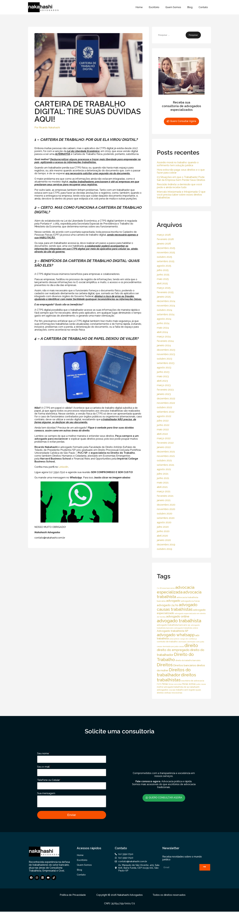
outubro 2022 (164, 407)
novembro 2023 (166, 354)
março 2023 (164, 385)
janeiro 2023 (164, 394)
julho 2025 (163, 270)
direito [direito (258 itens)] (191, 645)
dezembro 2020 (166, 504)
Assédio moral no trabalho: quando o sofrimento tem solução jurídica (178, 164)
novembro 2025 (166, 252)
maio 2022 (163, 429)
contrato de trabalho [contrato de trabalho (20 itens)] (167, 641)
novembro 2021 (166, 456)
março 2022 (164, 438)
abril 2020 (162, 535)
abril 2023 (162, 380)
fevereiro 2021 (165, 495)
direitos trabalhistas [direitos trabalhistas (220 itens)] (176, 677)
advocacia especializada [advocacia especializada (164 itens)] (175, 589)
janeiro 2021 (164, 500)
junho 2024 (163, 323)
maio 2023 (163, 376)
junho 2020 (163, 531)
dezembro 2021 (166, 451)
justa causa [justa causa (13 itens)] (201, 684)
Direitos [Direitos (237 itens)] (165, 664)
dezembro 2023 (166, 349)
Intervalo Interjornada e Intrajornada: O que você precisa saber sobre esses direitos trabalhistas (181, 194)
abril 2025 (162, 283)
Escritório (154, 7)
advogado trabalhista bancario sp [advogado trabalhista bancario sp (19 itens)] (173, 625)
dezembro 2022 (166, 398)
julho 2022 (163, 420)
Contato (203, 7)
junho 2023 (163, 372)
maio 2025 (163, 279)
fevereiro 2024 (165, 341)
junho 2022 (163, 425)
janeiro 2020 (164, 540)
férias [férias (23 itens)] (165, 684)
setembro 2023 (165, 363)
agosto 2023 (164, 367)
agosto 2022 (164, 416)
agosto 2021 (164, 469)
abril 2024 (162, 332)
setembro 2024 (166, 314)
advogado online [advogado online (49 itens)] (177, 616)
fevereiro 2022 (165, 442)
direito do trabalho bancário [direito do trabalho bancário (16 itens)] (187, 660)
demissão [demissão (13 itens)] (182, 642)
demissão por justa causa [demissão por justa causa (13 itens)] (173, 646)
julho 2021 (162, 473)
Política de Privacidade (73, 896)
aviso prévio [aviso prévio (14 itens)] (174, 639)
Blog (190, 7)
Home (139, 7)
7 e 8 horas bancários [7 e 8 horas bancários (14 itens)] (166, 588)
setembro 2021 (165, 464)
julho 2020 (163, 526)
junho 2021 (163, 478)
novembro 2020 (166, 509)
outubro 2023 (164, 358)
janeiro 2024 (164, 345)
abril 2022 (162, 433)
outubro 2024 (164, 310)
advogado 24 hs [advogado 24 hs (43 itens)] (167, 605)
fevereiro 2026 (165, 239)
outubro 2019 (164, 549)
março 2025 (164, 287)
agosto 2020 (164, 522)
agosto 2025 (164, 265)
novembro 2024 (166, 305)
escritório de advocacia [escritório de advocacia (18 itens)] (192, 681)
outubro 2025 (164, 256)
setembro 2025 (165, 261)
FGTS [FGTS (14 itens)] (159, 684)
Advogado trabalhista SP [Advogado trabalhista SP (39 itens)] (172, 630)
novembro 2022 (166, 402)
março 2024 (164, 336)
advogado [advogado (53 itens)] (173, 600)
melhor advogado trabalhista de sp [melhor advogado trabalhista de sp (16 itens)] (173, 687)
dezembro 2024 (166, 301)
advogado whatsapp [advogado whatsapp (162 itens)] (176, 634)
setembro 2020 (166, 518)
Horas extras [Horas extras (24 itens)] (189, 684)
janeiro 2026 (164, 243)
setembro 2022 (165, 411)
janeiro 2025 (164, 296)
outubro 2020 (164, 513)
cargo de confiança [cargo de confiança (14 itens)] (188, 639)
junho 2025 (163, 274)
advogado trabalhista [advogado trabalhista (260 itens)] (179, 620)
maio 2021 (163, 482)
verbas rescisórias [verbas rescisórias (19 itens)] (173, 692)
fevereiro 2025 (165, 292)
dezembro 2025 (166, 248)
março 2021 (163, 491)
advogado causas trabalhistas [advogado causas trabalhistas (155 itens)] (177, 607)
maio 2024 (163, 327)
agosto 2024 (164, 318)
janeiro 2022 (164, 447)
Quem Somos (173, 7)
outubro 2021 (164, 460)
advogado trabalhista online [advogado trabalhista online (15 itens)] (186, 628)
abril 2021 (162, 487)
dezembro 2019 (166, 544)
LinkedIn (63, 466)
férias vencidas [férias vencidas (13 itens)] (175, 684)
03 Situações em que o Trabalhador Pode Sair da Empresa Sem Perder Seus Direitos (181, 178)
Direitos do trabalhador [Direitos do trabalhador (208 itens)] (174, 672)
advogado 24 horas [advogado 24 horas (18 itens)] (190, 601)
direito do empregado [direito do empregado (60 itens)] (173, 650)
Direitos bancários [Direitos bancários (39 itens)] (184, 665)
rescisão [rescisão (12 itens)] (172, 690)
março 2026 (164, 234)
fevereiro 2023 (165, 389)
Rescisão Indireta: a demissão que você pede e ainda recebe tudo (179, 186)
